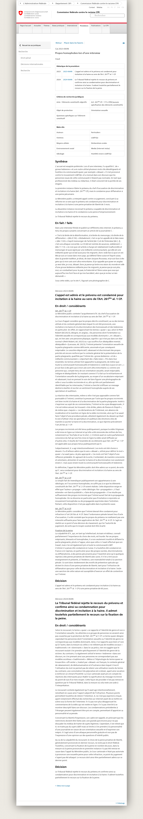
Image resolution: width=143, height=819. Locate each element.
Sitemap (121, 803)
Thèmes (46, 26)
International (72, 26)
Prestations (84, 26)
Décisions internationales (32, 64)
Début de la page (63, 786)
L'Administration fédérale (33, 3)
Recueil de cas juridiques (31, 45)
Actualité (37, 26)
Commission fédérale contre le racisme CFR (98, 3)
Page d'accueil (25, 26)
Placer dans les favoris (73, 43)
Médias (99, 7)
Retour (59, 43)
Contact (92, 7)
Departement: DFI (61, 3)
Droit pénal (26, 58)
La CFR (106, 26)
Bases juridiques (58, 26)
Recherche (23, 51)
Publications (95, 26)
